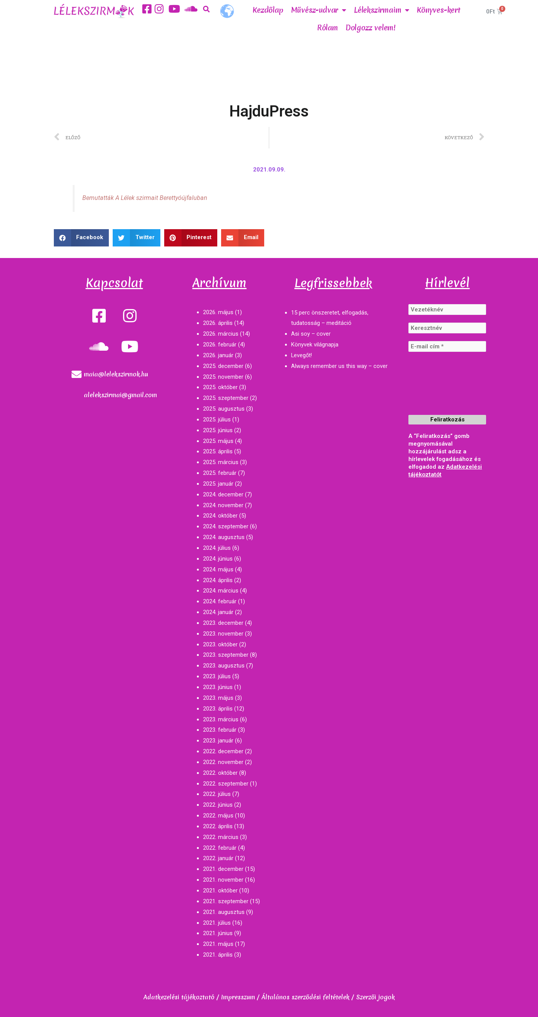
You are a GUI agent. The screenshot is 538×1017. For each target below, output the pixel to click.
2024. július (217, 547)
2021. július (217, 922)
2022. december (223, 751)
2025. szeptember (225, 397)
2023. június (218, 687)
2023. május (218, 697)
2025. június (218, 430)
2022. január (218, 858)
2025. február (220, 472)
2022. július (217, 794)
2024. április (218, 580)
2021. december (223, 869)
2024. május (218, 569)
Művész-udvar (318, 10)
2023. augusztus (224, 665)
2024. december (223, 494)
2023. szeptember (225, 654)
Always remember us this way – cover (339, 366)
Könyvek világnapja (314, 344)
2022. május (218, 815)
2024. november (223, 505)
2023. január (218, 740)
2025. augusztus (224, 408)
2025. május (218, 441)
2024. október (220, 515)
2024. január (218, 612)
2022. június (218, 804)
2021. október (220, 890)
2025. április (218, 451)
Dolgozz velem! (371, 28)
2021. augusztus (224, 912)
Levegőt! (302, 355)
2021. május (218, 943)
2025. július (217, 419)
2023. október (220, 644)
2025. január (218, 483)
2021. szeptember (225, 901)
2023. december (223, 622)
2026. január (218, 355)
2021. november (223, 879)
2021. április (218, 954)
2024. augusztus (224, 537)
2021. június (218, 933)
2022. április (218, 826)
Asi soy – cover (311, 333)
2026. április (218, 323)
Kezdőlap (268, 10)
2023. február (220, 729)
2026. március (220, 333)
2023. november (223, 633)
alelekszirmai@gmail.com (120, 395)
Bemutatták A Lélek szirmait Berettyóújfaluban (145, 197)
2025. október (220, 387)
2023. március (220, 719)
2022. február (220, 847)
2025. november (223, 376)
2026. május (218, 312)
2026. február (220, 344)
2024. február (220, 601)
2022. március (220, 837)
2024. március (220, 590)
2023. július (217, 676)
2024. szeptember (225, 526)
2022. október (220, 772)
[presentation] (439, 389)
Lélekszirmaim (381, 10)
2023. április (218, 708)
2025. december (223, 366)
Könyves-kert (438, 10)
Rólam (327, 28)
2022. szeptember (225, 783)
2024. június (218, 558)
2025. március (220, 462)
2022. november (223, 762)
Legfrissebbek (333, 283)
